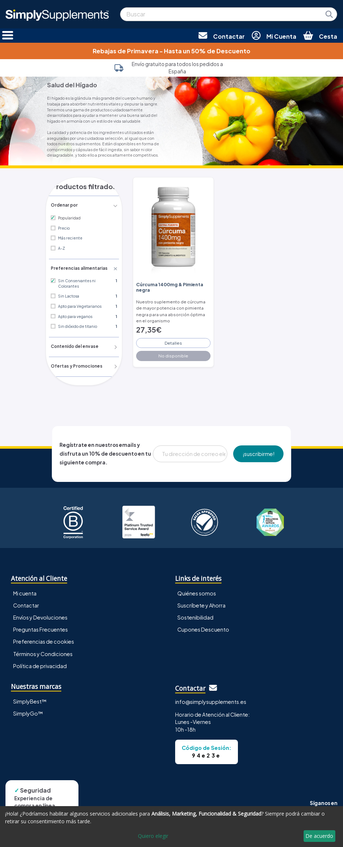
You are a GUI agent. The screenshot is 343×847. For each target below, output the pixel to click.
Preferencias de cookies (43, 640)
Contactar (26, 604)
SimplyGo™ (28, 712)
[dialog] (171, 826)
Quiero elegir (153, 835)
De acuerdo (319, 835)
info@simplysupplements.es (210, 701)
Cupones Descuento (203, 628)
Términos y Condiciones (43, 652)
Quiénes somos (196, 592)
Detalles (173, 341)
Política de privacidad (40, 665)
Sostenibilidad (195, 616)
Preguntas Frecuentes (40, 628)
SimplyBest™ (30, 700)
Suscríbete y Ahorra (201, 604)
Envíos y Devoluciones (40, 616)
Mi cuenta (24, 592)
